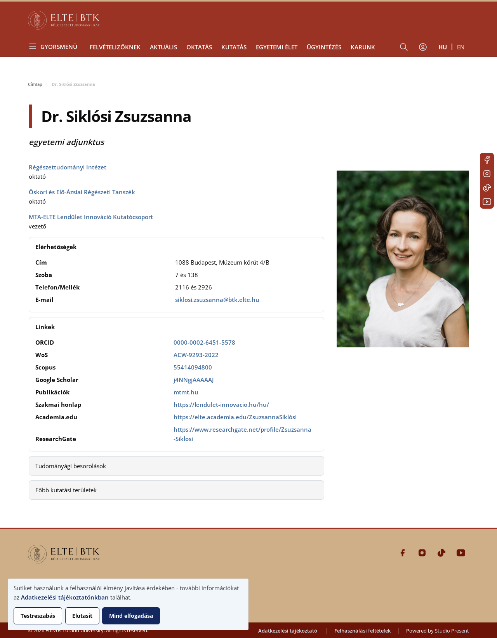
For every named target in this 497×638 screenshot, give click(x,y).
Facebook (487, 160)
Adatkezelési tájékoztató (287, 630)
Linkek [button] (45, 327)
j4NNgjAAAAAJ (194, 379)
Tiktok (487, 188)
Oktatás (199, 47)
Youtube (487, 202)
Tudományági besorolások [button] (70, 466)
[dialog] (128, 604)
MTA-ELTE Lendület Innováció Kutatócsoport (91, 217)
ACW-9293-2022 (196, 355)
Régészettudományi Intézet (67, 167)
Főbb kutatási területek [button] (66, 490)
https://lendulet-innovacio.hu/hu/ (221, 404)
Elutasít (82, 615)
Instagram (487, 174)
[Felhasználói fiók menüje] (423, 47)
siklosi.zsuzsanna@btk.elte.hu (217, 299)
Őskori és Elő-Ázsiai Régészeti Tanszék (82, 192)
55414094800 (193, 367)
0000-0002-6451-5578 (204, 342)
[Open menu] (55, 46)
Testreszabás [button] (38, 615)
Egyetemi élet (276, 47)
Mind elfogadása (131, 615)
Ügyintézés (324, 47)
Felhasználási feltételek (362, 630)
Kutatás (234, 47)
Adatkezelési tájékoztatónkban (65, 597)
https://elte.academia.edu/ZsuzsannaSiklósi (235, 417)
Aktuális (163, 47)
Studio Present (452, 630)
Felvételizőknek (115, 47)
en (460, 47)
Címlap (35, 84)
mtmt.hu (186, 392)
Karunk (363, 47)
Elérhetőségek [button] (55, 247)
